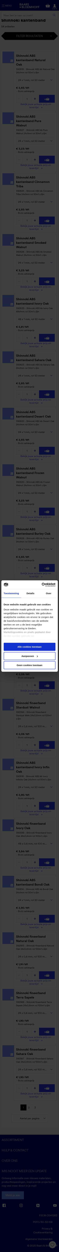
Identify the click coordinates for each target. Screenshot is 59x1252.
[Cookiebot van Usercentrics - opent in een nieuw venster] (42, 585)
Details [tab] (30, 593)
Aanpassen (29, 656)
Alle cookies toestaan (29, 646)
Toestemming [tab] (11, 593)
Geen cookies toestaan (29, 665)
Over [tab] (48, 593)
